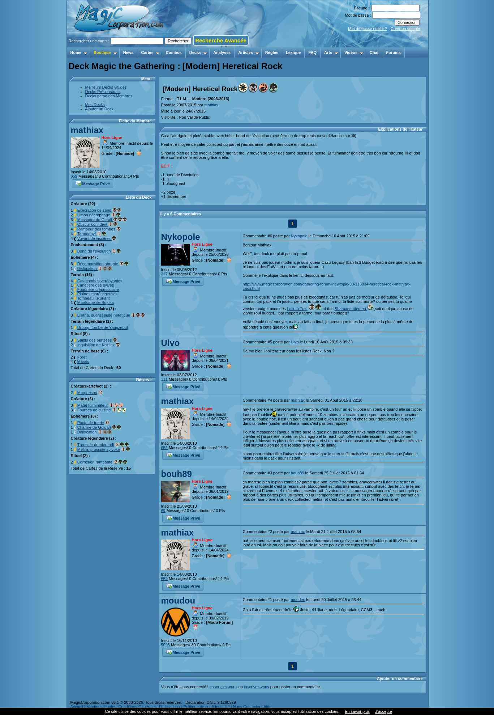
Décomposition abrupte (103, 264)
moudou (178, 600)
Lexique (293, 52)
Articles (248, 52)
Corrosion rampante (94, 462)
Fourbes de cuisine (94, 410)
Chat (374, 52)
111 (164, 379)
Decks (198, 52)
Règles (271, 52)
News (128, 52)
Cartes (150, 52)
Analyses (222, 52)
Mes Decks (95, 104)
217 (164, 274)
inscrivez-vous (256, 687)
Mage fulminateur (92, 405)
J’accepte (383, 711)
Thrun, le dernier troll (95, 445)
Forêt (82, 357)
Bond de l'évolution (99, 251)
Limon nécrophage (99, 215)
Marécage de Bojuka (95, 302)
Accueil (76, 707)
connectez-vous (223, 687)
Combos (174, 52)
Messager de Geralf (102, 219)
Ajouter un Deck (99, 109)
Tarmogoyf (91, 234)
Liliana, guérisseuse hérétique (111, 315)
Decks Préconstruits (103, 91)
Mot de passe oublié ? (367, 28)
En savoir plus (357, 711)
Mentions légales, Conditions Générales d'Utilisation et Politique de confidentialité (158, 707)
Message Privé (93, 183)
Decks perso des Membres (109, 96)
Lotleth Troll (297, 308)
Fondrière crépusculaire (98, 289)
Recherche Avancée (220, 40)
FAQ (312, 52)
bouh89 (176, 474)
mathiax (87, 130)
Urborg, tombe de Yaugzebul (102, 327)
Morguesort (87, 392)
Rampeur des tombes (99, 229)
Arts (331, 52)
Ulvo (170, 343)
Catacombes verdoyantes (100, 281)
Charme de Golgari (94, 427)
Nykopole (180, 237)
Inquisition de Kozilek (98, 345)
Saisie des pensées (97, 340)
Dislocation (94, 268)
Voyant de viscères (96, 238)
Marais (83, 361)
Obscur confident (97, 224)
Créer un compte (405, 28)
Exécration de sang (99, 210)
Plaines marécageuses (97, 294)
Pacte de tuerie (90, 422)
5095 (165, 645)
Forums (393, 52)
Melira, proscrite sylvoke (98, 449)
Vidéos (354, 52)
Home (79, 52)
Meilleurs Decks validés (106, 87)
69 (163, 510)
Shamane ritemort (355, 308)
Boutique (105, 52)
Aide (267, 707)
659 (74, 176)
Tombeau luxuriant (93, 298)
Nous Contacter (246, 707)
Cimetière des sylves (95, 285)
